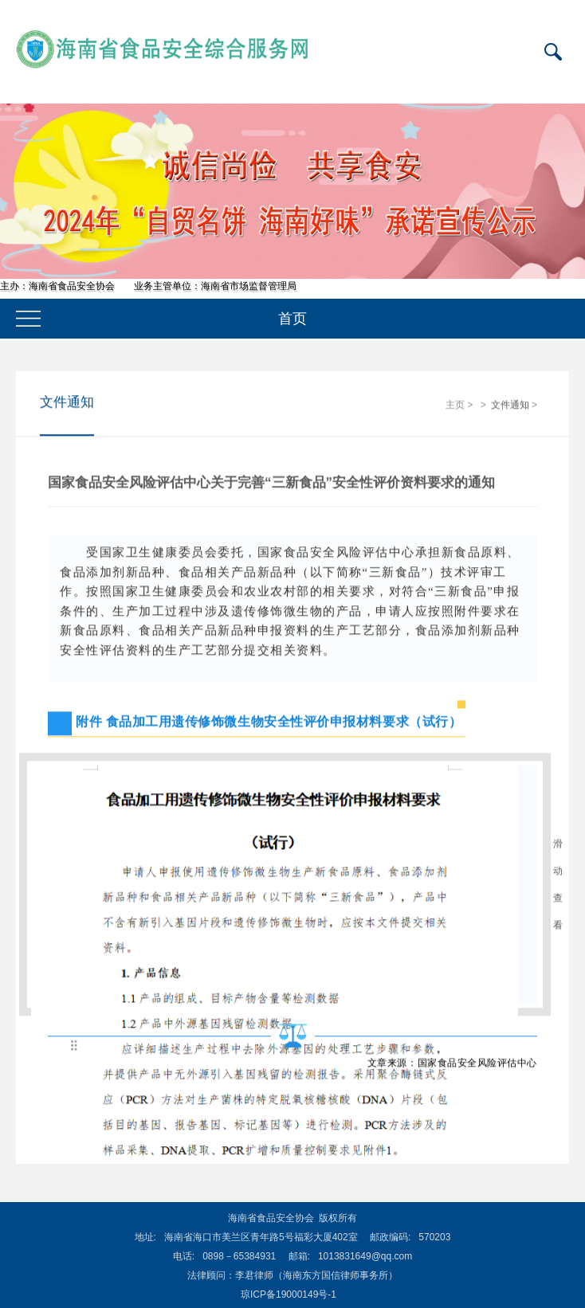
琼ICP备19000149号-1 (288, 1294)
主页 (455, 405)
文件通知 (510, 405)
